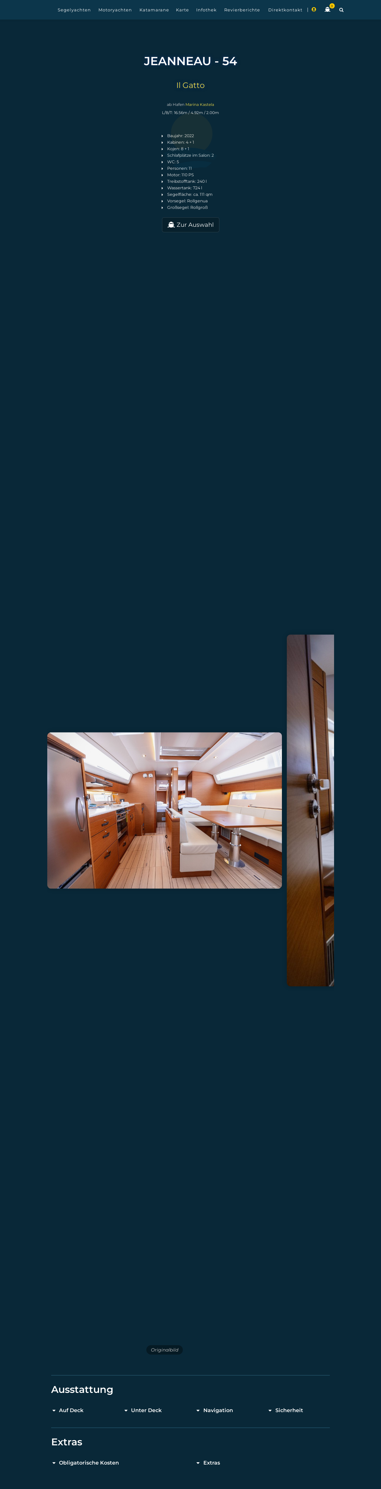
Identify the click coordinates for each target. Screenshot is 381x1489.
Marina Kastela (199, 104)
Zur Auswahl (191, 224)
